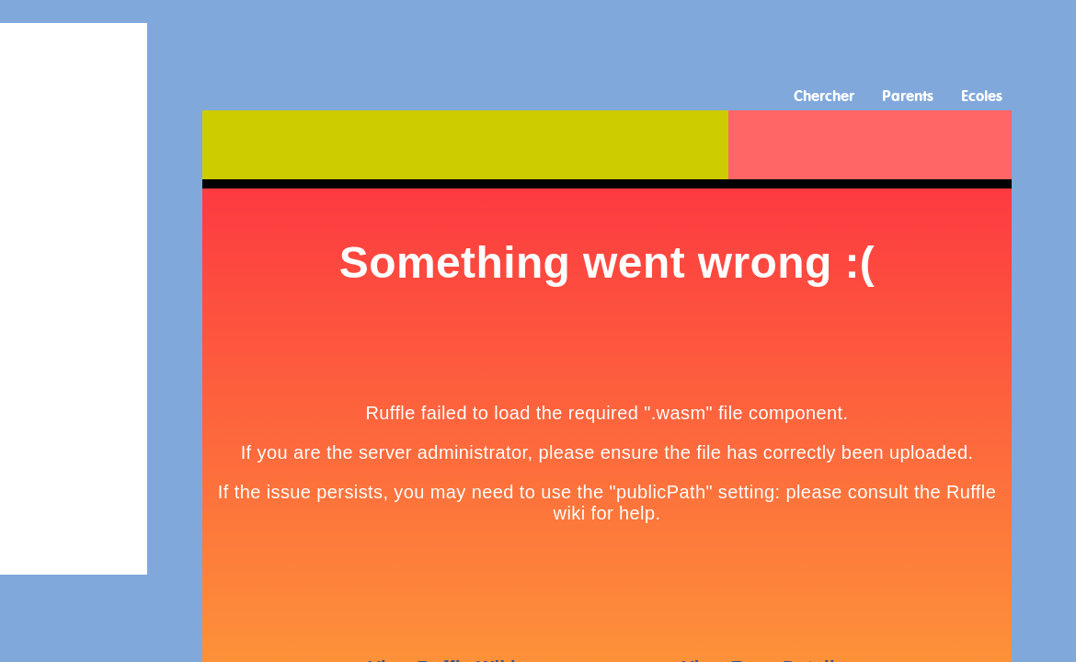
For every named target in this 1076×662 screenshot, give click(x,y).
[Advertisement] (538, 41)
